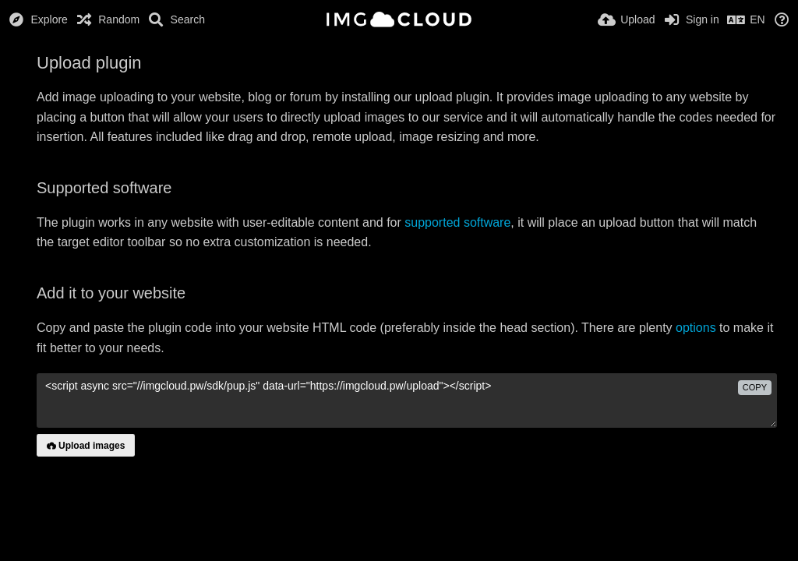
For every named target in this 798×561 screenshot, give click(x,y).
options (696, 327)
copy (755, 387)
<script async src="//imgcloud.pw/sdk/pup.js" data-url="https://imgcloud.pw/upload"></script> (407, 400)
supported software (457, 222)
